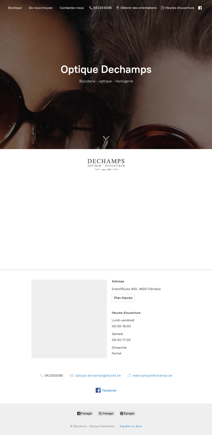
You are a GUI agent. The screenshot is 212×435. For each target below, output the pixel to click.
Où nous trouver (41, 8)
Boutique (15, 8)
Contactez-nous (72, 8)
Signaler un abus (131, 426)
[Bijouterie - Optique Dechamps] (106, 165)
